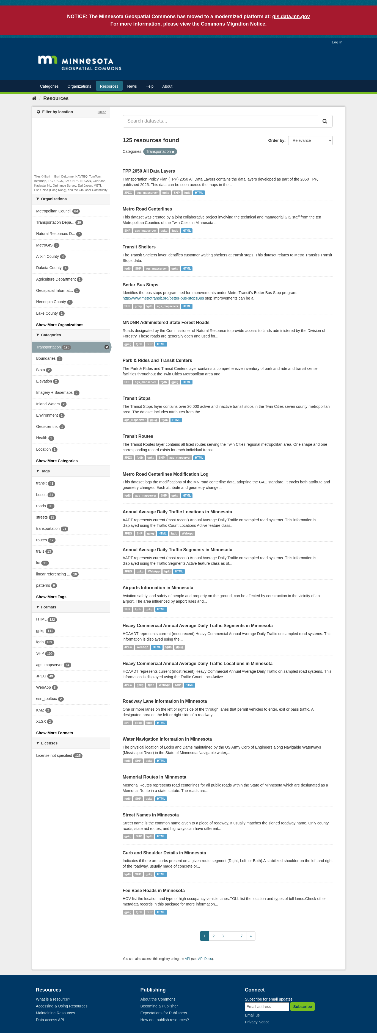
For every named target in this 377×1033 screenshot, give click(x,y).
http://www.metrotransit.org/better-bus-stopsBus (163, 298)
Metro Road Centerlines (147, 209)
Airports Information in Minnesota (158, 587)
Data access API (50, 1020)
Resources (109, 86)
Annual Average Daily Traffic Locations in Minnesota (177, 511)
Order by (276, 140)
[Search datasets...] (220, 121)
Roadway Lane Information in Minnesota (165, 701)
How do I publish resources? (165, 1020)
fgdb (187, 192)
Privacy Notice (257, 1022)
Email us (252, 1015)
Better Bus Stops (140, 285)
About (167, 86)
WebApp (187, 533)
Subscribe (302, 1006)
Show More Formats (54, 733)
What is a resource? (53, 999)
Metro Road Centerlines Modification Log (165, 474)
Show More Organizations (60, 325)
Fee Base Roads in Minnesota (154, 890)
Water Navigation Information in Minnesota (167, 739)
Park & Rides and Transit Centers (157, 360)
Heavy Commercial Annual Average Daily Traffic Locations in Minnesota (198, 663)
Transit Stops (136, 398)
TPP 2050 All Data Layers (149, 171)
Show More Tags (51, 597)
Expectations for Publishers (164, 1013)
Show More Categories (57, 461)
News (132, 86)
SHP (177, 192)
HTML (199, 192)
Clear (102, 112)
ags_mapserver (147, 192)
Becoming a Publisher (159, 1006)
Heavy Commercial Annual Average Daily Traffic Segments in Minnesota (198, 625)
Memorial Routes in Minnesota (154, 777)
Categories (49, 86)
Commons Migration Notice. (234, 24)
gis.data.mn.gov (291, 16)
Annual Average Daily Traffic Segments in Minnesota (177, 549)
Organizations (79, 86)
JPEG (128, 192)
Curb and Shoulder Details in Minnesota (164, 853)
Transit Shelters (139, 247)
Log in (337, 42)
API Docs (205, 959)
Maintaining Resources (55, 1013)
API (187, 959)
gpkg (165, 192)
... (232, 936)
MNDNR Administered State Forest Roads (166, 322)
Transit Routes (138, 436)
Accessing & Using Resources (62, 1006)
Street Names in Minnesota (151, 815)
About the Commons (158, 999)
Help (150, 86)
